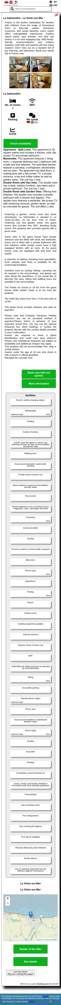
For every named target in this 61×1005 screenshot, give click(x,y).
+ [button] (8, 898)
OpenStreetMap (51, 940)
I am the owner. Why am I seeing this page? (20, 972)
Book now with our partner (39, 374)
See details (30, 961)
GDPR (31, 1001)
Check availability (20, 143)
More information (39, 383)
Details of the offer (30, 949)
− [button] (8, 903)
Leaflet (38, 940)
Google (45, 996)
